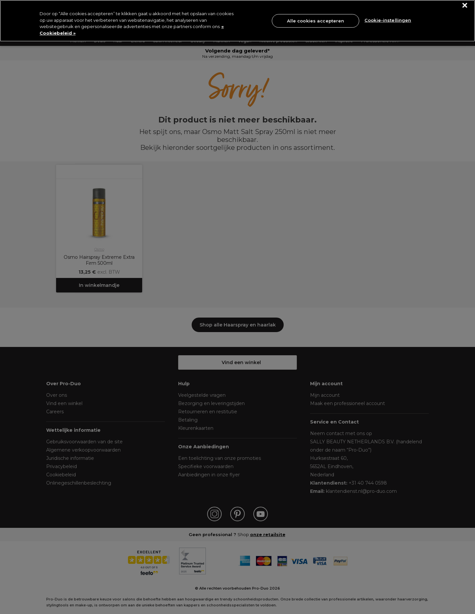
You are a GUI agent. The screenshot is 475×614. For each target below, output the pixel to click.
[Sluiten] (464, 5)
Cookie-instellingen (387, 20)
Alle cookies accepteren (315, 20)
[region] (237, 21)
